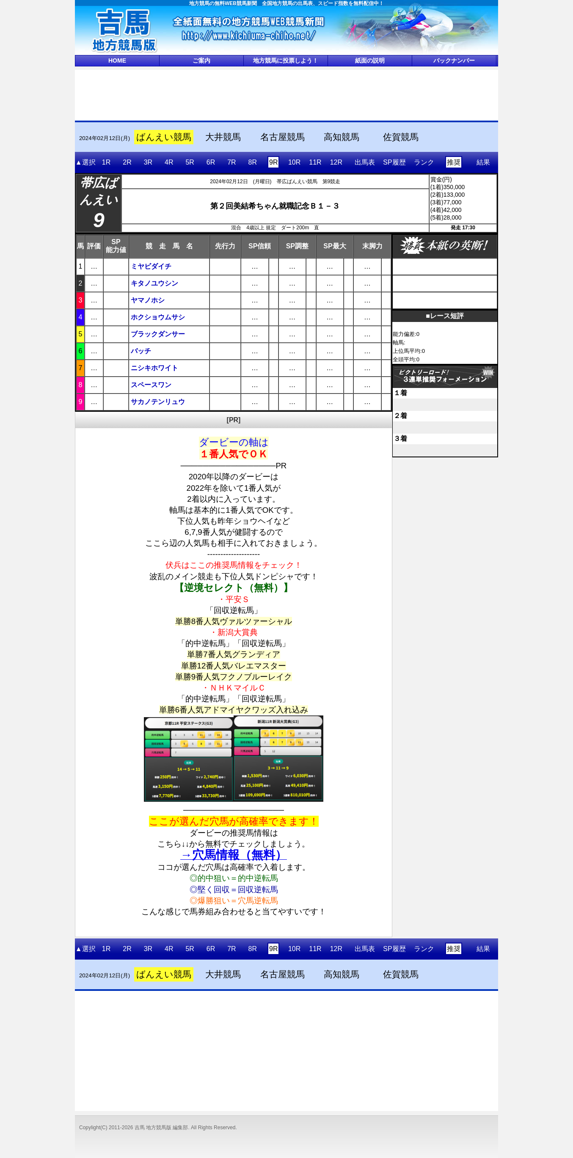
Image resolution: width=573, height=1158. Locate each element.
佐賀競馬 (401, 137)
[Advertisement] (286, 94)
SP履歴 (394, 162)
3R (148, 162)
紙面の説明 (370, 60)
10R (294, 162)
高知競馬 (341, 137)
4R (169, 162)
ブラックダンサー (158, 334)
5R (189, 162)
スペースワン (151, 384)
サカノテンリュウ (158, 401)
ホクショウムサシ (158, 317)
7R (231, 162)
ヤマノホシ (148, 300)
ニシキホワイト (154, 367)
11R (315, 162)
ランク (424, 162)
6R (211, 162)
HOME (117, 60)
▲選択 (85, 162)
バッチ (141, 351)
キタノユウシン (154, 283)
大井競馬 (223, 137)
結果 (483, 162)
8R (252, 162)
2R (127, 162)
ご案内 (201, 60)
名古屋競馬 (282, 137)
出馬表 (365, 162)
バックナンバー (454, 60)
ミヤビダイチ (151, 266)
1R (106, 162)
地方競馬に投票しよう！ (285, 60)
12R (336, 162)
